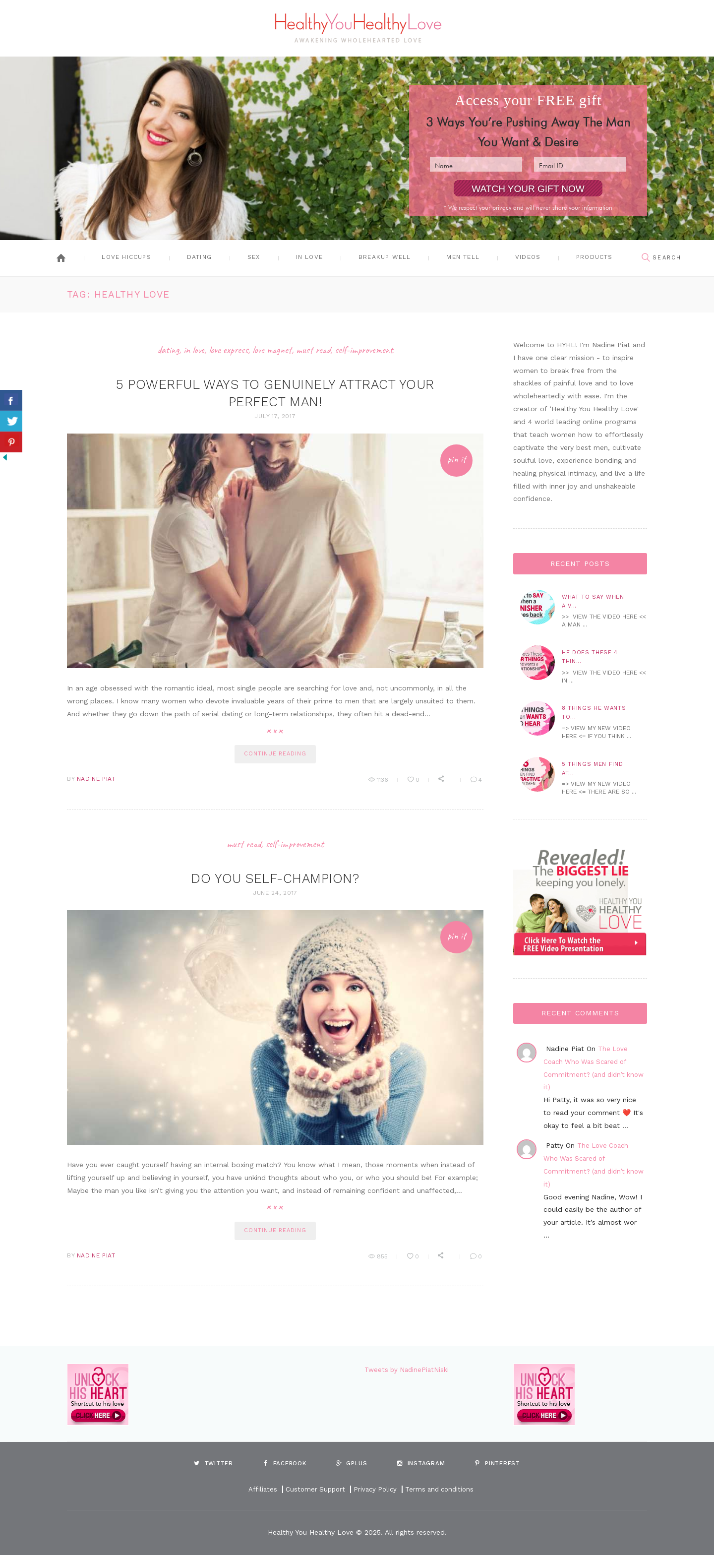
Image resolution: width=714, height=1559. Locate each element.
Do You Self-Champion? (275, 879)
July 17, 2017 (275, 416)
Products (594, 256)
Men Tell (462, 256)
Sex (253, 256)
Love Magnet (272, 350)
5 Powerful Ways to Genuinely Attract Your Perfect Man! (275, 392)
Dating (199, 256)
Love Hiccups (126, 256)
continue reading (275, 755)
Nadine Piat (96, 781)
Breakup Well (384, 256)
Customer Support (313, 1493)
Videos (527, 256)
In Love (309, 256)
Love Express (226, 350)
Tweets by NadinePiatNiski (408, 1373)
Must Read (316, 350)
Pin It (453, 461)
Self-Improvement (370, 350)
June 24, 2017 (275, 895)
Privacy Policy (375, 1493)
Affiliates (258, 1493)
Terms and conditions (442, 1493)
